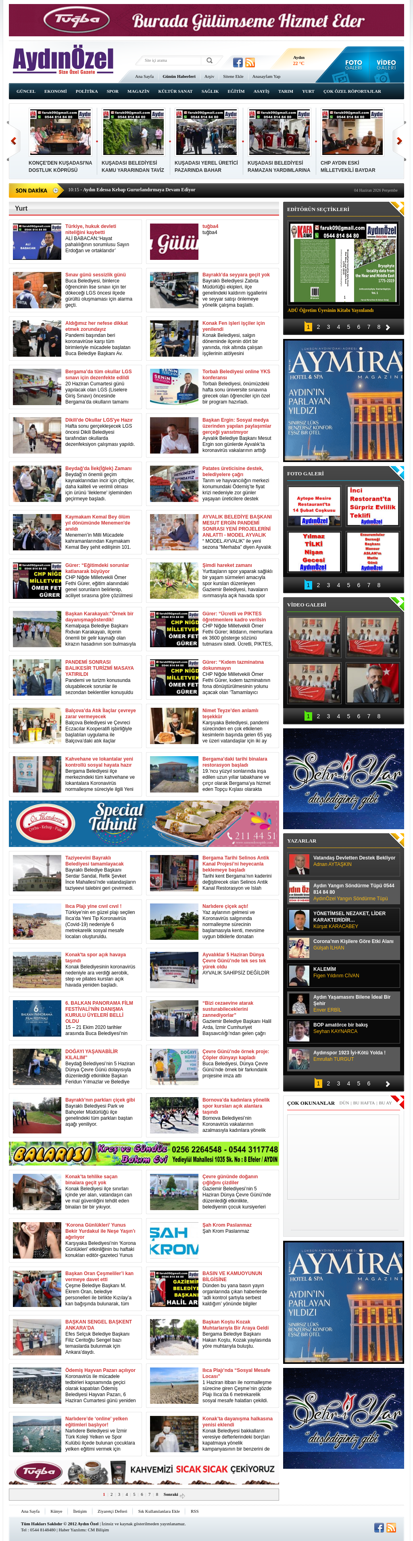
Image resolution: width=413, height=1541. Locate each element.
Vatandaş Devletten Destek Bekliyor (354, 861)
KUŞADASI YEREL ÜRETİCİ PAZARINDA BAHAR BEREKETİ (206, 170)
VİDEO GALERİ (306, 605)
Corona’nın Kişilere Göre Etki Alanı (354, 945)
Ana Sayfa (144, 76)
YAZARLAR (301, 841)
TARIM (285, 91)
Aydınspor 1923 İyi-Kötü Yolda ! (354, 1056)
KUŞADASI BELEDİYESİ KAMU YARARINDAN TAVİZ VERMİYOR (133, 170)
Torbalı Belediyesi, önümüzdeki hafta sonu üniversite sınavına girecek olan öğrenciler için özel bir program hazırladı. (237, 387)
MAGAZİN (138, 91)
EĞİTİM (236, 91)
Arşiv (209, 76)
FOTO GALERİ (305, 473)
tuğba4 (210, 229)
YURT (308, 91)
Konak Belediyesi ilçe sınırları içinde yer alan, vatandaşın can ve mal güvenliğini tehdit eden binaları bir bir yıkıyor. (100, 1192)
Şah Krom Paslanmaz (227, 1228)
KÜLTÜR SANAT (175, 91)
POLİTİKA (87, 91)
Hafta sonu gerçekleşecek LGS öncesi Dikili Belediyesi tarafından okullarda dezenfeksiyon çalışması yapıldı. (100, 432)
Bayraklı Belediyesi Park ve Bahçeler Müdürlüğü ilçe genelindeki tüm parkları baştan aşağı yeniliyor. (100, 1112)
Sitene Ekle (233, 76)
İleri (399, 141)
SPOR (113, 91)
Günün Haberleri (179, 76)
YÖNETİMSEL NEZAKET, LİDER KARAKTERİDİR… (354, 920)
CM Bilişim (98, 1529)
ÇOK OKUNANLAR (311, 1103)
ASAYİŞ (261, 91)
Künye (56, 1511)
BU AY (385, 1102)
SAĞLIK (210, 91)
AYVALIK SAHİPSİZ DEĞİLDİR (237, 964)
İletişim (80, 1511)
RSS (195, 1511)
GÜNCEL (26, 91)
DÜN (344, 1102)
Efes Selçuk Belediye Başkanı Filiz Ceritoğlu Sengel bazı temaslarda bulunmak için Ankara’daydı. (100, 1337)
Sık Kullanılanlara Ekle (159, 1511)
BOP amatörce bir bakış (354, 1028)
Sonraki (175, 1494)
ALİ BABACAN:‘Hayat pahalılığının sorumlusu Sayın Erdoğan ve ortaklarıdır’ (100, 238)
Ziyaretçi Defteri (112, 1511)
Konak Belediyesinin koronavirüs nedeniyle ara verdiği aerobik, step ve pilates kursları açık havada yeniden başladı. (100, 970)
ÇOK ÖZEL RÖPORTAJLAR (352, 91)
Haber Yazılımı (72, 1529)
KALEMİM (354, 972)
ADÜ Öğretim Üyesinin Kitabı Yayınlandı (330, 310)
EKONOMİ (55, 91)
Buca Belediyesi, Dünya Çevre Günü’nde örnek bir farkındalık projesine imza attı (237, 1064)
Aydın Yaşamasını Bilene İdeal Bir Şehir (354, 1003)
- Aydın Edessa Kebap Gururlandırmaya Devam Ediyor (131, 189)
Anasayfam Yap (266, 76)
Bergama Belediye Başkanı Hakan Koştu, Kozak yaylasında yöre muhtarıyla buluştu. (237, 1334)
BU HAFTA (364, 1102)
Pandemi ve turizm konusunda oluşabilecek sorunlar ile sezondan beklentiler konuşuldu (100, 677)
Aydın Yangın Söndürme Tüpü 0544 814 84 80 (354, 892)
